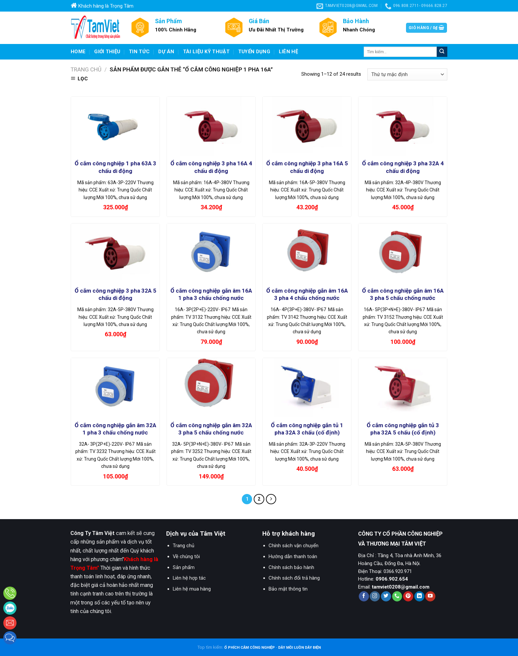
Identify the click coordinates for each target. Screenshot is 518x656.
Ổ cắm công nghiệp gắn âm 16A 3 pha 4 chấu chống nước (307, 294)
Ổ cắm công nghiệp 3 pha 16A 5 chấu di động (307, 167)
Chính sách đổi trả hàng (294, 578)
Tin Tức (139, 52)
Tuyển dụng (254, 52)
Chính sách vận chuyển (293, 546)
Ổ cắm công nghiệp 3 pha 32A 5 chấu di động (115, 294)
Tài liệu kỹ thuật (206, 52)
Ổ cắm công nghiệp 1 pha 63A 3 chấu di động (115, 167)
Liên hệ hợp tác (189, 578)
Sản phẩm (184, 567)
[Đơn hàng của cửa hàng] (407, 74)
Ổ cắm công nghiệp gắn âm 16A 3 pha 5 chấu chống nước (403, 294)
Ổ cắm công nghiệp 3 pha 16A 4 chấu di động (211, 167)
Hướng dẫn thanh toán (293, 556)
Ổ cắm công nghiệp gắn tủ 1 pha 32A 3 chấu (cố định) (307, 429)
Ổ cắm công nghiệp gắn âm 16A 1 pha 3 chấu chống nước (211, 294)
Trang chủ (86, 69)
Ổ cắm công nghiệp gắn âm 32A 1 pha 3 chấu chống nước (115, 429)
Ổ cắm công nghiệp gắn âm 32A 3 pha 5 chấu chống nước (211, 429)
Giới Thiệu (107, 52)
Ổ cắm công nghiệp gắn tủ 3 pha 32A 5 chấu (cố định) (403, 429)
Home (78, 52)
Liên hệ (288, 52)
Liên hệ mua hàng (192, 589)
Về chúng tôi (186, 556)
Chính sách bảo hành (291, 567)
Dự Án (166, 52)
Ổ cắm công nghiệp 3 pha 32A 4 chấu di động (403, 167)
